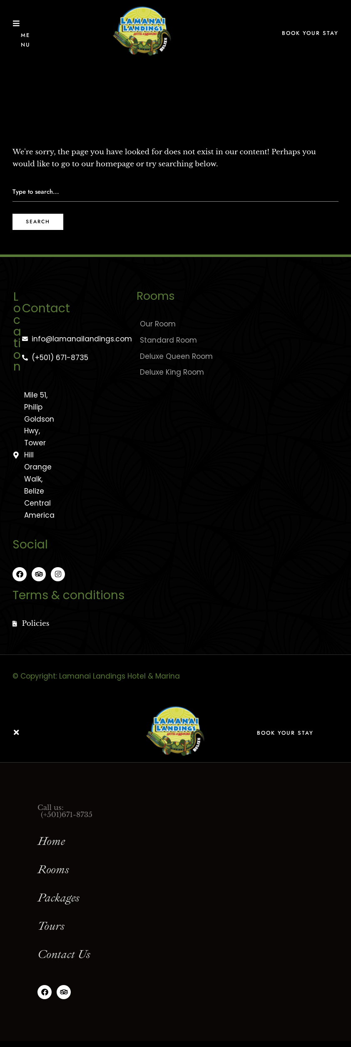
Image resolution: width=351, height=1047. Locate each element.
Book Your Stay (310, 33)
